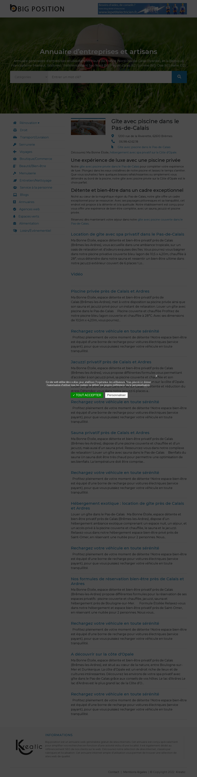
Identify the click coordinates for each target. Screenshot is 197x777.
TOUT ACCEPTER (87, 395)
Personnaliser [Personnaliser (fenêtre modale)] (116, 395)
